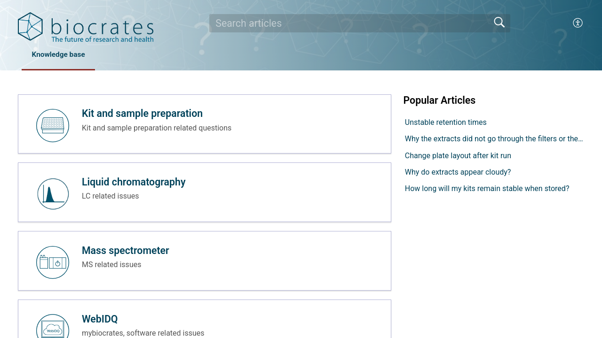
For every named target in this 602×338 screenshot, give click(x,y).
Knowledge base (62, 54)
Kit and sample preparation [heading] (143, 115)
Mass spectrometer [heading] (126, 255)
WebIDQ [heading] (101, 325)
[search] (359, 23)
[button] (578, 23)
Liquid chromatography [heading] (135, 185)
